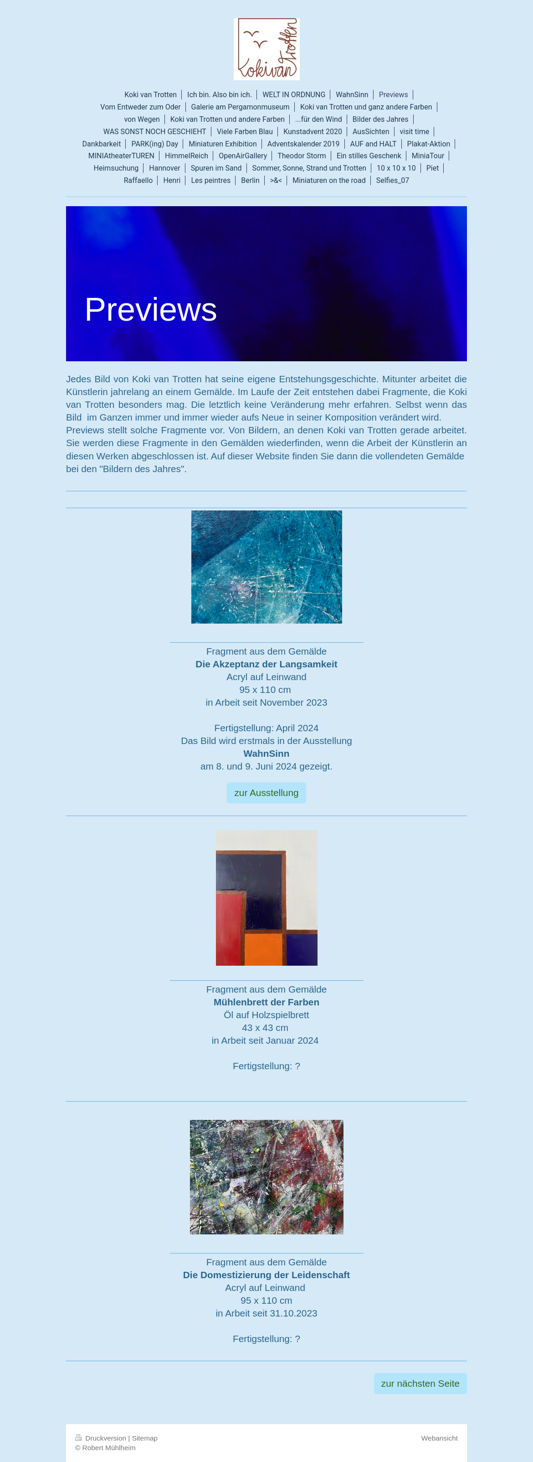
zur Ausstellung (266, 792)
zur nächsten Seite (420, 1383)
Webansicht (439, 1438)
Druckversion (101, 1438)
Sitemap (145, 1438)
